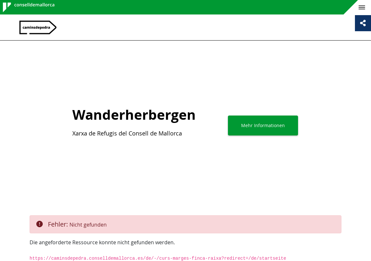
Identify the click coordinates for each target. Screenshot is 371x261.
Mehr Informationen (263, 125)
